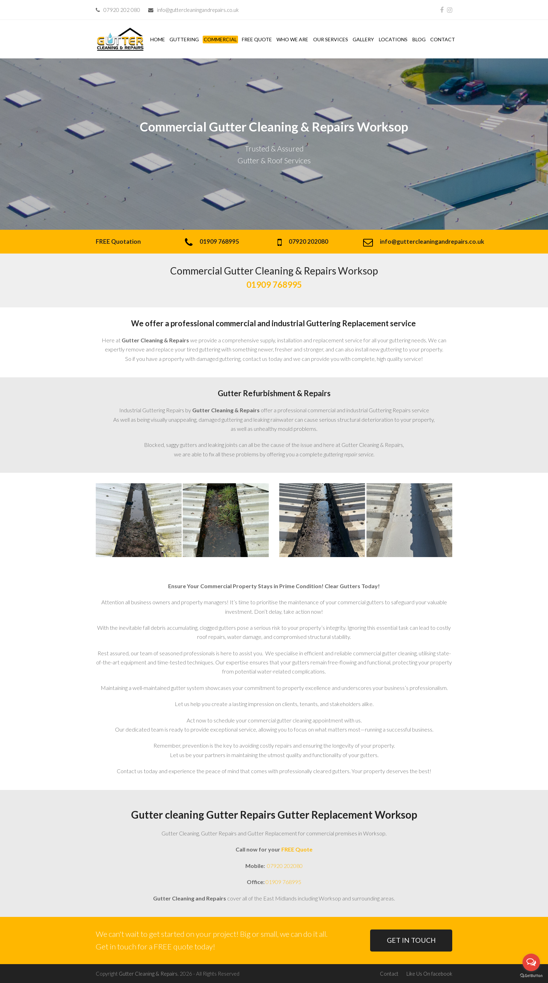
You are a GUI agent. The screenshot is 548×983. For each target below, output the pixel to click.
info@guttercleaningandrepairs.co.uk (198, 10)
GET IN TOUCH (411, 940)
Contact (389, 973)
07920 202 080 (121, 10)
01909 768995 (283, 881)
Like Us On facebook (429, 973)
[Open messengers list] (531, 962)
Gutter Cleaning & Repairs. (149, 973)
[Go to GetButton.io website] (531, 976)
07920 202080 (284, 865)
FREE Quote (296, 849)
